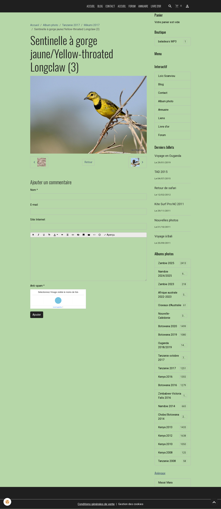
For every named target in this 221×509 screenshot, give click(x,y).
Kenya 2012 (172, 436)
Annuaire (143, 6)
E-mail (34, 204)
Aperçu (109, 234)
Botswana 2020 (172, 326)
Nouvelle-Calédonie (172, 315)
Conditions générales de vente (96, 504)
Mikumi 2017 (91, 25)
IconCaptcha (57, 307)
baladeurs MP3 (172, 42)
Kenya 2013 (172, 427)
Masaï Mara (165, 482)
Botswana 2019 (172, 335)
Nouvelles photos (166, 220)
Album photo (50, 25)
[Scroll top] (214, 502)
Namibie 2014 (172, 406)
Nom (33, 189)
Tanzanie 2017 (71, 25)
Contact (110, 6)
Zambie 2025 (172, 263)
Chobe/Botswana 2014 (172, 416)
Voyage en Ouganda (168, 156)
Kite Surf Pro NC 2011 (169, 204)
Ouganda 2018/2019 (172, 345)
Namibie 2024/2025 (172, 273)
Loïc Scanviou (166, 76)
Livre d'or (156, 6)
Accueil (91, 6)
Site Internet (37, 219)
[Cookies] (7, 502)
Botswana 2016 (172, 385)
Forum (132, 6)
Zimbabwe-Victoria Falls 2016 (173, 395)
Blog (100, 6)
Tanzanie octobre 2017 (172, 357)
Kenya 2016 (172, 377)
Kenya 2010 (172, 444)
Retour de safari (165, 188)
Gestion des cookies (130, 504)
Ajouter (36, 314)
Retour (88, 162)
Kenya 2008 (172, 453)
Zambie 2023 (172, 284)
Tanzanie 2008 (172, 461)
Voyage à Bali (163, 236)
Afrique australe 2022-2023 (172, 294)
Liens (161, 118)
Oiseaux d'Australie (172, 305)
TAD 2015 (161, 172)
